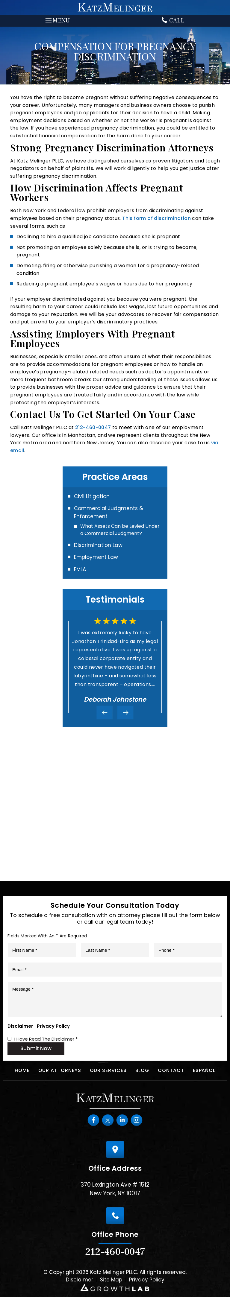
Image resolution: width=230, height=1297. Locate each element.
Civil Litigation (92, 496)
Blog (142, 1070)
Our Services (108, 1070)
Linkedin (122, 1120)
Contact (171, 1070)
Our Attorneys (59, 1070)
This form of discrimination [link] (156, 218)
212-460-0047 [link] (93, 427)
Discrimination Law (98, 545)
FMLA (80, 569)
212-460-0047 (115, 1251)
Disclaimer (20, 1026)
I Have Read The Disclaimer (46, 1039)
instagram (136, 1120)
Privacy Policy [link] (146, 1279)
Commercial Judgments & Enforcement (108, 512)
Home (22, 1070)
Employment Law (96, 557)
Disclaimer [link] (79, 1279)
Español (204, 1070)
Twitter (108, 1120)
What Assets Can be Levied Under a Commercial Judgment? (120, 530)
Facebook (93, 1120)
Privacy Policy (53, 1026)
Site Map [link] (111, 1279)
